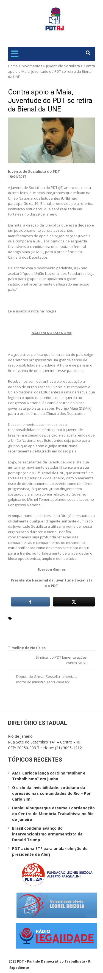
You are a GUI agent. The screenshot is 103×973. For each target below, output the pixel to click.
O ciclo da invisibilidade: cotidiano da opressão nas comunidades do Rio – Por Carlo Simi (51, 793)
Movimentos (32, 65)
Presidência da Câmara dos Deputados (48, 624)
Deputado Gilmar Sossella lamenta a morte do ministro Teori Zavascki (46, 679)
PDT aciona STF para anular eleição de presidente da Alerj (50, 851)
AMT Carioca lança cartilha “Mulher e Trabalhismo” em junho (48, 775)
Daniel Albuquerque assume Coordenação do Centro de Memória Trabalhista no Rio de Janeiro (53, 813)
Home (13, 65)
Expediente (19, 967)
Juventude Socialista (63, 65)
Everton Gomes (27, 617)
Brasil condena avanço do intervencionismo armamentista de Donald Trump (47, 834)
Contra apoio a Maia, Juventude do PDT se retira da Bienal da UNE (50, 100)
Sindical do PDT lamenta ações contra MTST (61, 660)
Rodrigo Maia (25, 631)
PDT (86, 617)
